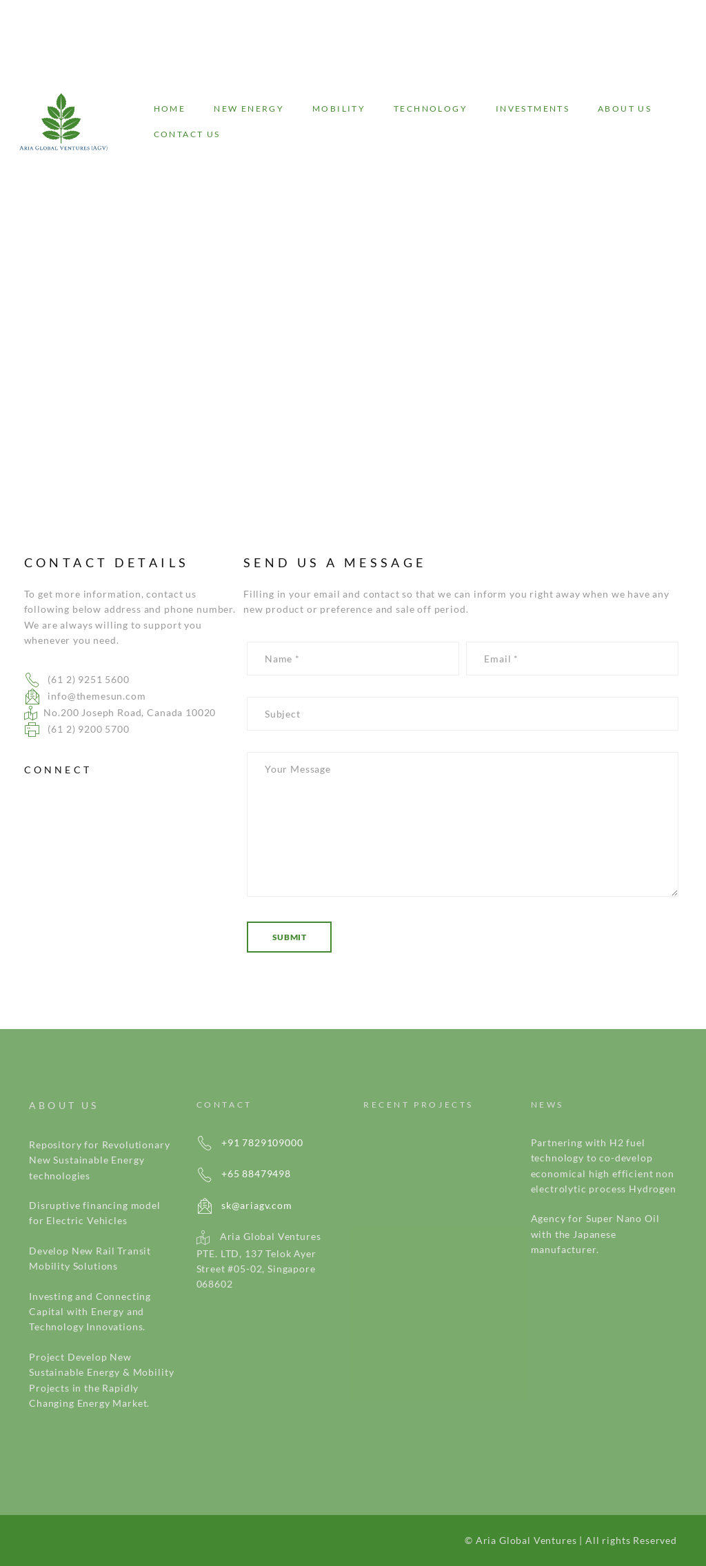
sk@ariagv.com (244, 1205)
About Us (625, 108)
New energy (249, 108)
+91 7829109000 (249, 1142)
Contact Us (187, 134)
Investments (532, 108)
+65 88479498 (243, 1173)
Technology (430, 108)
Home (170, 108)
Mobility (338, 108)
